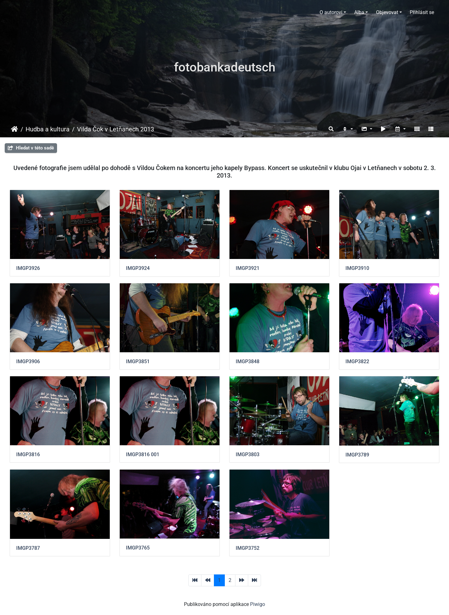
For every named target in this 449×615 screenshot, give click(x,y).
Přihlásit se (422, 12)
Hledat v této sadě (31, 148)
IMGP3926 (28, 268)
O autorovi (331, 12)
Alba (359, 12)
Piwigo (257, 604)
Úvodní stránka (14, 129)
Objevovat (387, 12)
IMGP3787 (28, 548)
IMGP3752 (247, 548)
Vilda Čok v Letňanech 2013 (115, 129)
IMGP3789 (357, 455)
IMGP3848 (247, 361)
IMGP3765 (138, 548)
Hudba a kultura (48, 129)
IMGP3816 (28, 454)
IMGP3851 (138, 361)
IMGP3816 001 (142, 454)
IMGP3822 (357, 361)
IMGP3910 (357, 268)
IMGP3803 (247, 454)
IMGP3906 (28, 361)
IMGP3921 (247, 268)
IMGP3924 (138, 268)
